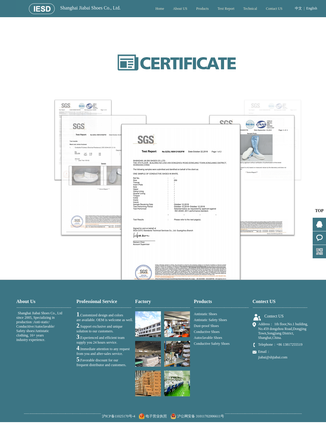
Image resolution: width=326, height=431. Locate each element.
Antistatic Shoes (205, 314)
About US (180, 9)
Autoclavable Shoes (208, 338)
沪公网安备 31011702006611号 (197, 416)
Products (202, 9)
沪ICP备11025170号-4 (118, 416)
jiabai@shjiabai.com (272, 357)
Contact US (274, 9)
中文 (298, 8)
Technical (250, 9)
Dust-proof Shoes (206, 326)
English (311, 8)
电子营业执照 (153, 416)
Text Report (226, 9)
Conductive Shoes (207, 332)
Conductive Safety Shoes (212, 344)
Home (159, 9)
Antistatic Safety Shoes (210, 320)
